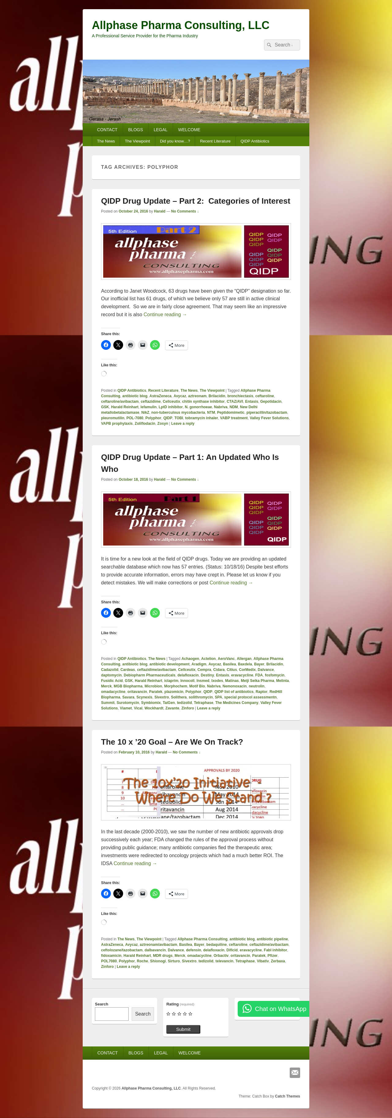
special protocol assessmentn (250, 697)
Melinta (282, 681)
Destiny (207, 675)
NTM (211, 412)
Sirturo (174, 961)
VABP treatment (234, 418)
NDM (233, 407)
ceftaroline (264, 396)
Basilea (229, 664)
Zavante (172, 708)
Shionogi (158, 961)
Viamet (126, 708)
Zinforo (187, 708)
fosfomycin (275, 675)
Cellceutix (171, 401)
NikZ (145, 412)
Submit (183, 1029)
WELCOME (189, 129)
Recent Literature (215, 141)
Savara (128, 697)
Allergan (244, 659)
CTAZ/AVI (235, 401)
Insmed (203, 681)
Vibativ (263, 961)
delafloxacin (187, 675)
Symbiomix (151, 703)
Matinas (232, 681)
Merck (106, 686)
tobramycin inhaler (201, 418)
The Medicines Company (236, 703)
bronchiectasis (240, 396)
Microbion (153, 686)
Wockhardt (154, 708)
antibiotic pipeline (272, 939)
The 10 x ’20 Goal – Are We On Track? (172, 741)
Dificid (232, 950)
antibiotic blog (134, 396)
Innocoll (187, 681)
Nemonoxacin (235, 686)
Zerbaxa (278, 961)
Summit (108, 703)
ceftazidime (150, 401)
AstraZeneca (160, 396)
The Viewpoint (137, 141)
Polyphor (153, 418)
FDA (259, 675)
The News (106, 141)
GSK (105, 407)
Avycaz (180, 396)
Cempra (204, 670)
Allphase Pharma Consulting (203, 939)
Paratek (155, 692)
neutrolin (256, 686)
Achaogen (190, 659)
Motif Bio (197, 686)
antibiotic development (169, 664)
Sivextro (161, 697)
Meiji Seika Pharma (257, 681)
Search (101, 1004)
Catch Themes (287, 1096)
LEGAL (161, 129)
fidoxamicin (111, 955)
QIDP (167, 418)
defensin (193, 950)
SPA (218, 697)
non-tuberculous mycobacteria (178, 412)
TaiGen (169, 703)
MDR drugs (162, 955)
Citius (232, 670)
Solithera (179, 697)
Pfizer (273, 955)
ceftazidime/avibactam (156, 670)
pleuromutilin (112, 418)
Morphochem (175, 686)
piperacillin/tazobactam (267, 412)
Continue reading (165, 314)
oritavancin (137, 692)
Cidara (218, 670)
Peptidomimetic (230, 412)
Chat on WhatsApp (280, 1008)
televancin (224, 961)
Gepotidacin (270, 401)
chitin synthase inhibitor (203, 401)
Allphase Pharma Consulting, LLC (181, 25)
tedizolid (184, 703)
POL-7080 (134, 418)
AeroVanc (226, 659)
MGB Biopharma (128, 686)
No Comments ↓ (185, 211)
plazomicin (173, 692)
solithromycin (201, 697)
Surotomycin (128, 703)
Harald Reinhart (124, 407)
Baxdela (245, 664)
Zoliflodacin (145, 423)
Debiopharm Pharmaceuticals (149, 675)
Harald (159, 211)
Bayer (259, 664)
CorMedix (247, 670)
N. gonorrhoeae (198, 407)
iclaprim (171, 681)
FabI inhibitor (275, 950)
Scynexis (144, 697)
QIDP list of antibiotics (234, 692)
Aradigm (198, 664)
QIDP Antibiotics (254, 141)
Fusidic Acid (112, 681)
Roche (142, 961)
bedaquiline (216, 944)
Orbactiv (220, 955)
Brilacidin (217, 396)
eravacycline (242, 675)
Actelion (208, 659)
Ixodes (217, 681)
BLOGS (135, 129)
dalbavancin (155, 950)
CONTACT (107, 129)
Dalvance (266, 670)
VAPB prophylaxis (117, 423)
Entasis (251, 401)
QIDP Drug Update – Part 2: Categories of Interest (195, 200)
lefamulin (149, 407)
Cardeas (127, 670)
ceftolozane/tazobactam (121, 950)
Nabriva (221, 407)
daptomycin (111, 675)
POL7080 (109, 961)
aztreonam (197, 396)
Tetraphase (203, 703)
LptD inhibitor (171, 407)
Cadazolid (110, 670)
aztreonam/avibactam (158, 944)
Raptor (262, 692)
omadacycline (113, 692)
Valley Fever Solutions (269, 418)
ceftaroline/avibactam (120, 401)
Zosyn (162, 423)
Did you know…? (175, 141)
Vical (138, 708)
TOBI (178, 418)
